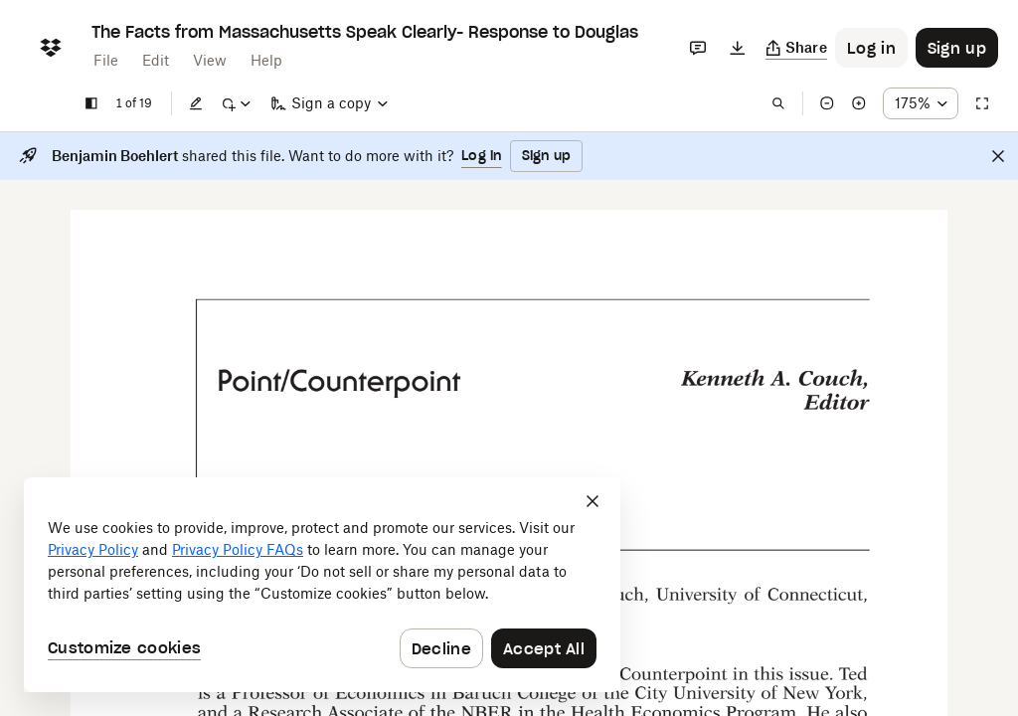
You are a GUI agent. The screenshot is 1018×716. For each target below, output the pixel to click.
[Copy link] (797, 48)
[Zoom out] (827, 103)
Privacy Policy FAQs (237, 549)
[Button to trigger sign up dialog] (957, 48)
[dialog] (322, 584)
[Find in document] (778, 103)
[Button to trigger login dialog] (871, 48)
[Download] (738, 48)
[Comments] (698, 48)
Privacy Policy (93, 549)
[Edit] (196, 103)
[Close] (998, 156)
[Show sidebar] (91, 103)
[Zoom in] (859, 103)
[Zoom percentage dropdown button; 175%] (920, 103)
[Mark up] (235, 103)
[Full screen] (982, 103)
